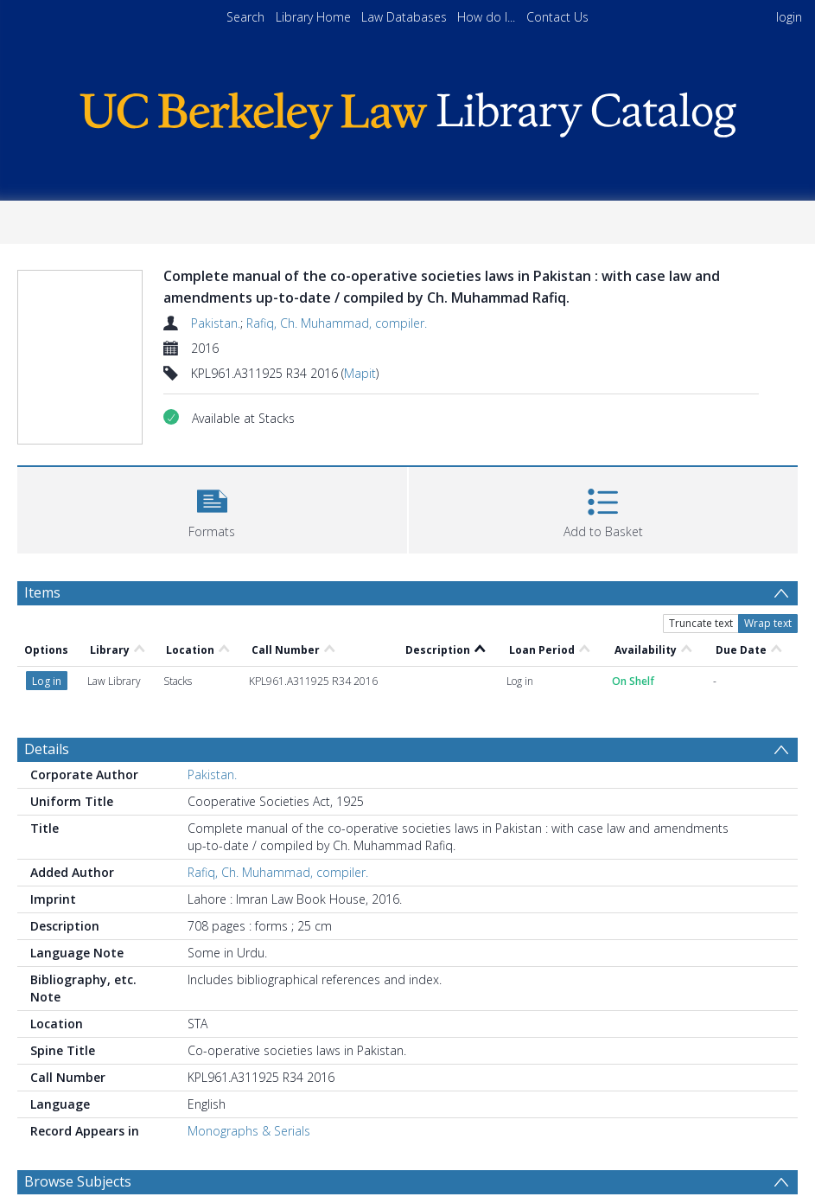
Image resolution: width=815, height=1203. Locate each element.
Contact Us (557, 17)
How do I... (486, 17)
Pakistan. (215, 323)
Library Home (313, 17)
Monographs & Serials (249, 1131)
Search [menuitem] (245, 17)
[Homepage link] (408, 111)
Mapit (360, 373)
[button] (212, 508)
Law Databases (404, 17)
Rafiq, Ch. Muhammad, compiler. (336, 323)
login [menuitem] (789, 17)
